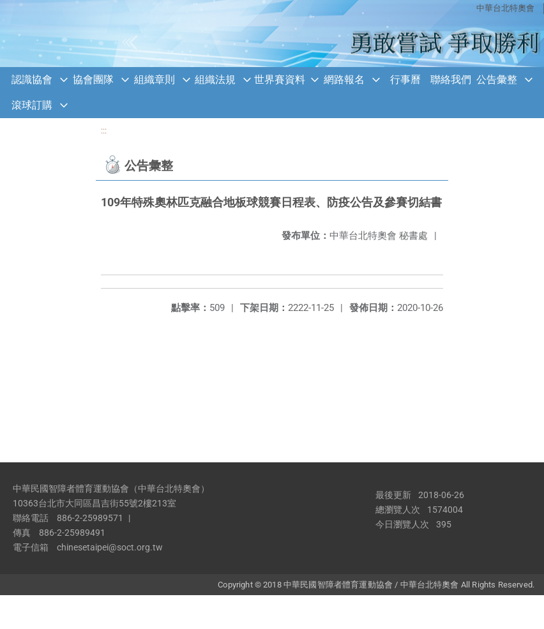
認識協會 (31, 79)
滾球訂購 (31, 105)
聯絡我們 (450, 79)
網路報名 (344, 79)
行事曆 (405, 79)
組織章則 (154, 79)
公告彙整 (496, 79)
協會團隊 (93, 79)
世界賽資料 (279, 79)
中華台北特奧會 (505, 8)
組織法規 (215, 79)
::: (104, 130)
